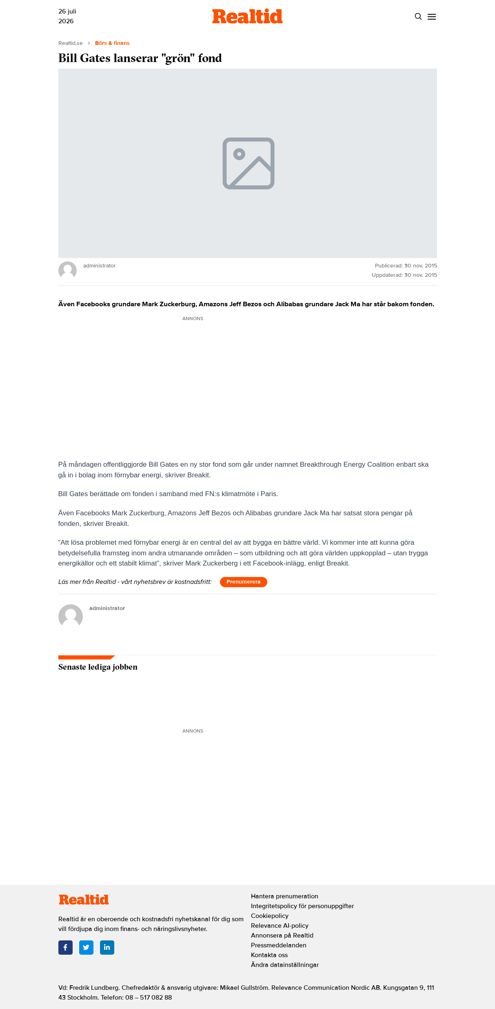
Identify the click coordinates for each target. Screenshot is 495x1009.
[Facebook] (65, 947)
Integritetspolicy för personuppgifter (302, 906)
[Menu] (432, 16)
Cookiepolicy (270, 916)
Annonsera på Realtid (282, 935)
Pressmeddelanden (278, 945)
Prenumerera (243, 581)
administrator (107, 608)
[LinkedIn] (107, 947)
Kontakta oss (269, 955)
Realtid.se (70, 43)
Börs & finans (112, 43)
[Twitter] (86, 947)
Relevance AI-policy (280, 926)
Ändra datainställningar (285, 965)
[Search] (418, 16)
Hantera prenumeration (284, 896)
